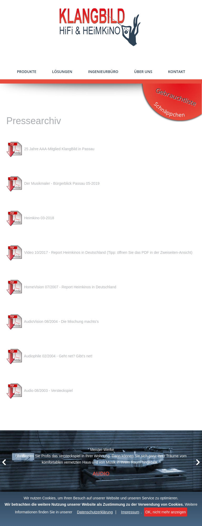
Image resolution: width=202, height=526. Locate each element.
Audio (101, 473)
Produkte (26, 71)
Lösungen (62, 71)
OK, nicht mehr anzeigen (165, 512)
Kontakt (176, 71)
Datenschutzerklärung (95, 512)
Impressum (130, 512)
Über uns (143, 71)
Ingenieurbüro (103, 71)
